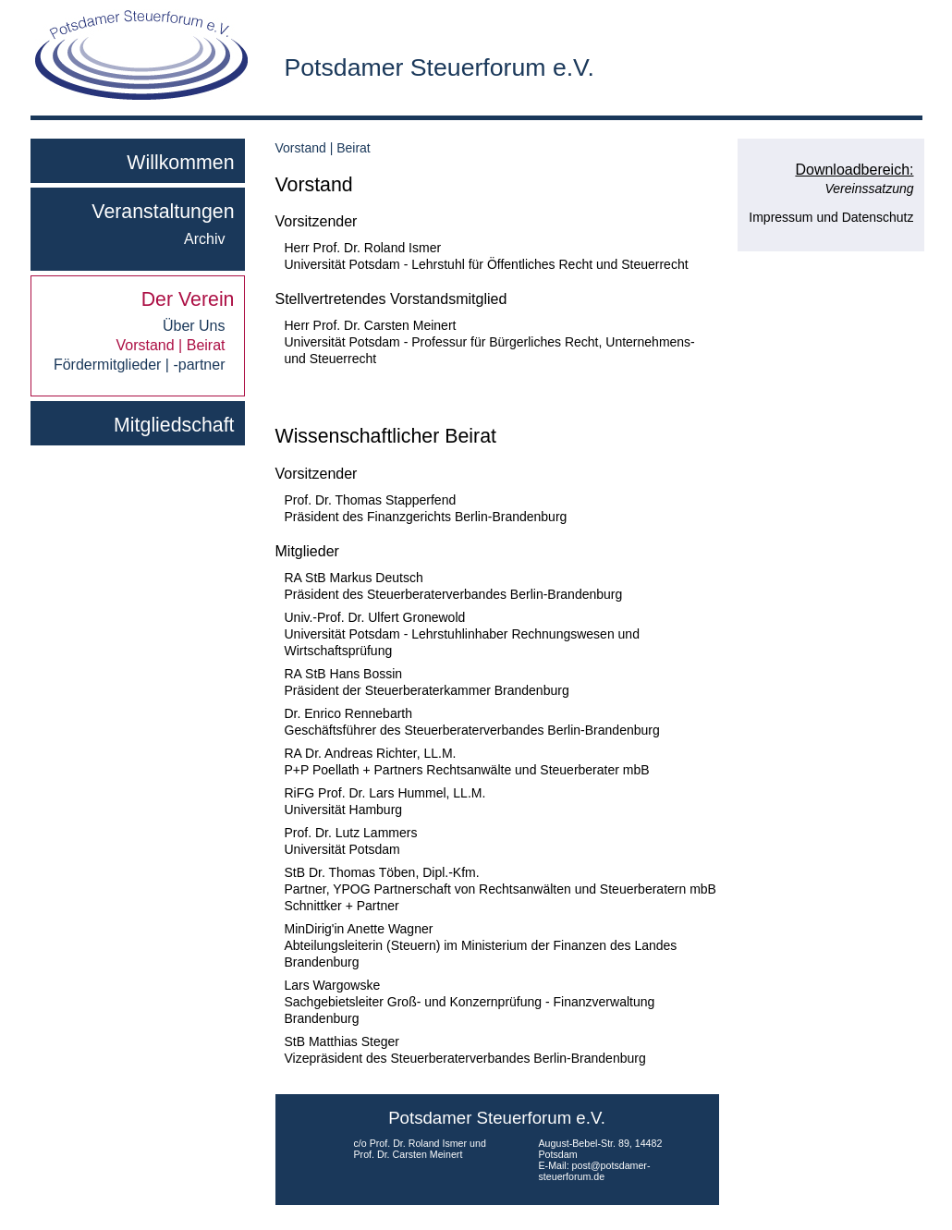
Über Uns (194, 326)
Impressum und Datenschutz (831, 217)
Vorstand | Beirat (171, 345)
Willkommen (180, 163)
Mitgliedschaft (174, 425)
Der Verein (188, 299)
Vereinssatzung (869, 188)
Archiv (204, 239)
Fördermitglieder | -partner (140, 365)
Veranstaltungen (163, 212)
